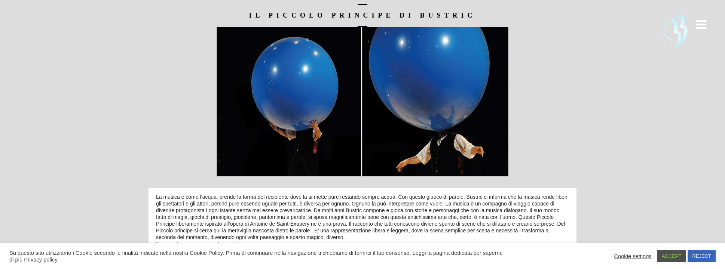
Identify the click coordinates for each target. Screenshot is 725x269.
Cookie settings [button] (632, 256)
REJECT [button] (701, 256)
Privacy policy (41, 260)
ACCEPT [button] (672, 256)
